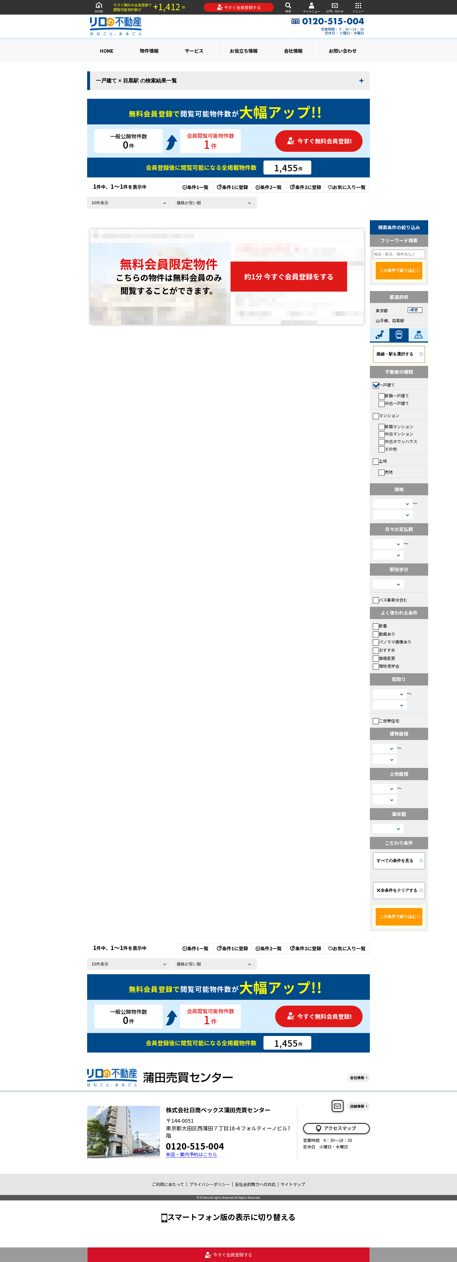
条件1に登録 (232, 187)
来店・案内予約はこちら (191, 1154)
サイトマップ (293, 1184)
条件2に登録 (305, 187)
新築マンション (396, 426)
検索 (288, 7)
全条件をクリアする (397, 890)
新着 (380, 626)
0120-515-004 (195, 1146)
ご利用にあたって (168, 1184)
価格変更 (384, 658)
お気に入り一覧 (346, 187)
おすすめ (384, 650)
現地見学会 (386, 666)
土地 (380, 461)
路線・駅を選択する (395, 354)
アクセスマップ (335, 1128)
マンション (386, 415)
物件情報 (149, 50)
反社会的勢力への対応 (255, 1184)
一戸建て (384, 385)
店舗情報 (357, 1106)
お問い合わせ (335, 7)
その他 (388, 449)
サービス (194, 50)
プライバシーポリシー (209, 1184)
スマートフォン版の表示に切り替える (231, 1216)
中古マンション (396, 434)
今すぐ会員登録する (239, 7)
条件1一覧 (195, 187)
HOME (98, 7)
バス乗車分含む (390, 600)
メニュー (358, 7)
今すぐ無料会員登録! (319, 141)
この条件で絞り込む (397, 270)
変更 (414, 310)
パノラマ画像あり (392, 642)
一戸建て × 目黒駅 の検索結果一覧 (136, 81)
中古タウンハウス (398, 441)
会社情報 (293, 50)
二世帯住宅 (386, 721)
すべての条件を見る (395, 860)
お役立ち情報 (244, 50)
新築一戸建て (394, 396)
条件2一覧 (269, 187)
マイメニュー (311, 7)
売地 (386, 472)
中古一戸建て (394, 403)
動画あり (384, 634)
